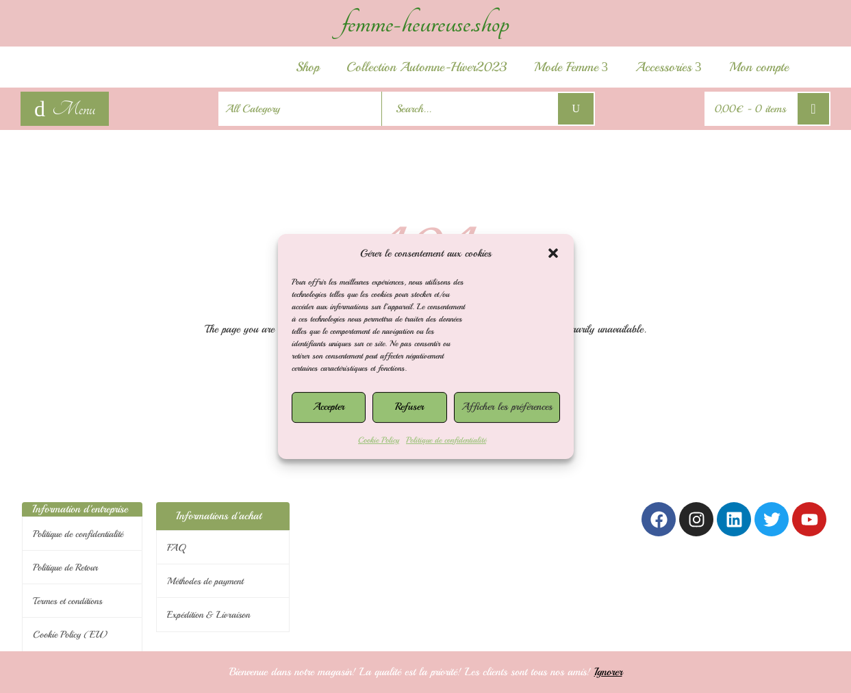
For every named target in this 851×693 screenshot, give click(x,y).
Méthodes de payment (205, 581)
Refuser (409, 406)
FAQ (176, 547)
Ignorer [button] (608, 672)
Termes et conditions (67, 601)
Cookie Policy (378, 440)
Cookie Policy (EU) (70, 634)
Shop (307, 67)
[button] (553, 253)
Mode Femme (571, 67)
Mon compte (759, 67)
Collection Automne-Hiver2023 (426, 67)
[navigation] (65, 109)
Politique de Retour (65, 567)
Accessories (668, 67)
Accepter (328, 406)
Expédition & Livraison (208, 614)
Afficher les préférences (506, 406)
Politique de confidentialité (446, 440)
